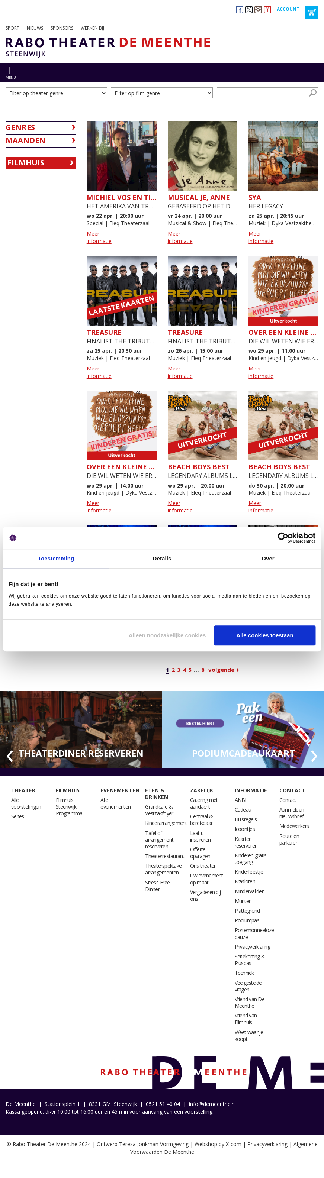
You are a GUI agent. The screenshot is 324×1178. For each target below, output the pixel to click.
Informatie (251, 790)
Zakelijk (201, 790)
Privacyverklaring (252, 946)
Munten (243, 900)
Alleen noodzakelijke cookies (167, 635)
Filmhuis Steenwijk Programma (69, 806)
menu (11, 77)
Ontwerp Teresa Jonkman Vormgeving (143, 1144)
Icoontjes (245, 828)
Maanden (25, 140)
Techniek (244, 972)
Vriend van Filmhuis (246, 1019)
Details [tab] (162, 558)
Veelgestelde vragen (248, 986)
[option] (81, 730)
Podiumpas (247, 920)
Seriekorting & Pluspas (250, 960)
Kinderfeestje (249, 871)
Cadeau (243, 809)
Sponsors (62, 28)
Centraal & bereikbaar (201, 819)
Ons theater (203, 865)
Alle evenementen (115, 803)
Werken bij (92, 28)
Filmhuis (25, 163)
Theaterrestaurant (164, 856)
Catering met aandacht (204, 803)
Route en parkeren (289, 839)
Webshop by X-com (218, 1144)
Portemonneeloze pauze (254, 933)
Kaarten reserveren (246, 842)
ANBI (240, 799)
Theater (23, 790)
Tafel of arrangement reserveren (159, 839)
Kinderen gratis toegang (251, 858)
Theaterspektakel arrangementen (163, 869)
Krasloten (245, 881)
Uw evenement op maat (206, 879)
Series (17, 816)
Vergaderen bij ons (205, 895)
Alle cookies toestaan (264, 635)
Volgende (221, 669)
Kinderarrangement (166, 822)
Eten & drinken (156, 793)
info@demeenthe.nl (212, 1103)
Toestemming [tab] (56, 558)
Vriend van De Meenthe (249, 1002)
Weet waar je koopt (249, 1035)
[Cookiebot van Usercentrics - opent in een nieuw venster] (282, 537)
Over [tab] (268, 558)
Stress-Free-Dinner (158, 886)
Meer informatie (99, 237)
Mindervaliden (249, 891)
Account (288, 9)
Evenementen (119, 790)
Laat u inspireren (200, 836)
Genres (20, 127)
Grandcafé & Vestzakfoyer (159, 810)
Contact (292, 790)
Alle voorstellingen (26, 803)
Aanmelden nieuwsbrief (291, 813)
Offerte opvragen (200, 853)
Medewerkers (294, 825)
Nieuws (35, 28)
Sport (12, 28)
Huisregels (246, 819)
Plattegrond (247, 910)
